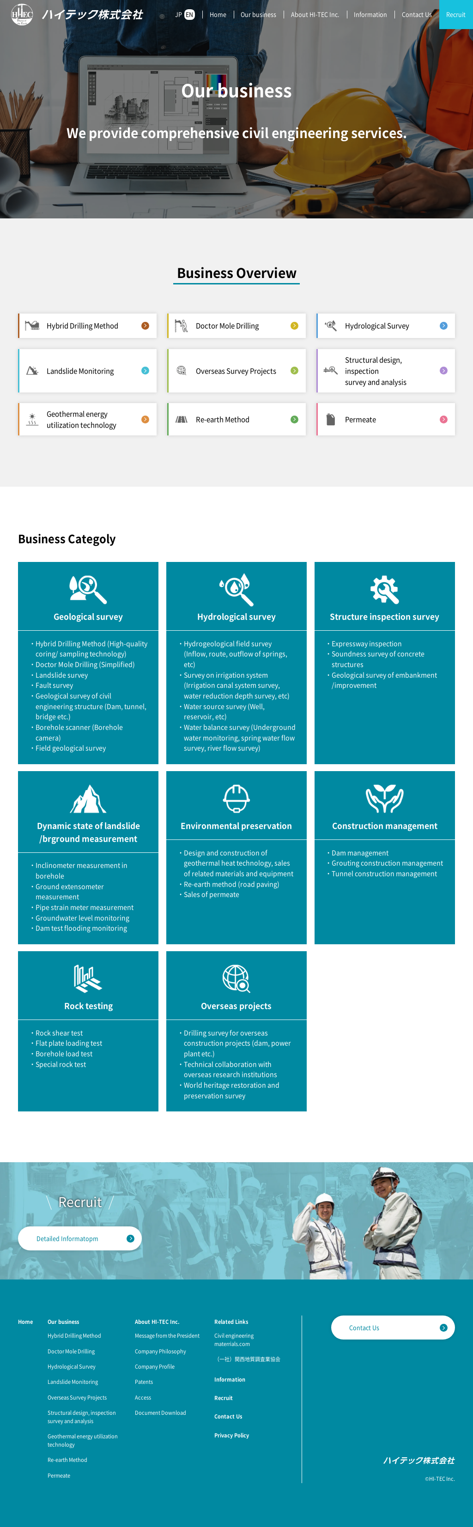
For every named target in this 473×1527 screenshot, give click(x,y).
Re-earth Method (67, 1459)
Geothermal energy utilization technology (83, 1440)
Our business (258, 14)
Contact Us (417, 14)
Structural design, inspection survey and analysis (82, 1416)
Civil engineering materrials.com (234, 1339)
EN (189, 14)
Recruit (456, 14)
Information (370, 14)
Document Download (160, 1412)
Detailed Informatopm (67, 1238)
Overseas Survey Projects (77, 1397)
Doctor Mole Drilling (71, 1351)
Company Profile (155, 1366)
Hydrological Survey (72, 1366)
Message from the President (167, 1335)
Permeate (59, 1475)
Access (143, 1397)
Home (218, 14)
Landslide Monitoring (73, 1381)
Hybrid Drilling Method (74, 1335)
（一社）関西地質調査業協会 (247, 1359)
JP (178, 14)
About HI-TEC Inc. (315, 14)
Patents (144, 1381)
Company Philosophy (160, 1351)
